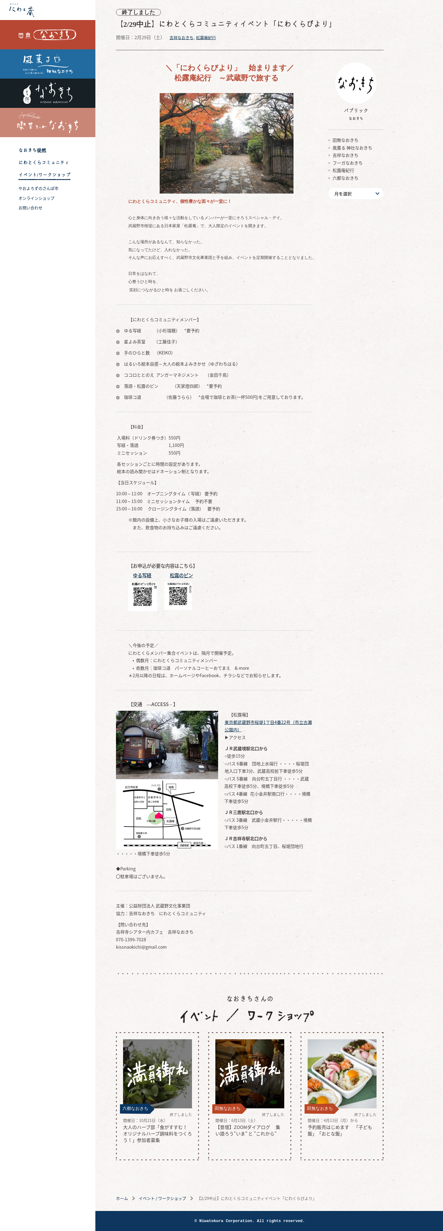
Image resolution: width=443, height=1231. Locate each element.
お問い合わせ (30, 208)
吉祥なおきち (47, 93)
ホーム (141, 1198)
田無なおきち (47, 34)
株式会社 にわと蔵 (47, 10)
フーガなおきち (367, 163)
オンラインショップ (36, 198)
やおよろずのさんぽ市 (38, 188)
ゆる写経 (161, 575)
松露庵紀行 (225, 37)
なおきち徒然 (32, 150)
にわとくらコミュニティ (43, 162)
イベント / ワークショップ (182, 1198)
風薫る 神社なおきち (47, 64)
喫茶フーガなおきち (47, 122)
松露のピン (200, 575)
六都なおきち (365, 178)
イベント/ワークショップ (44, 175)
